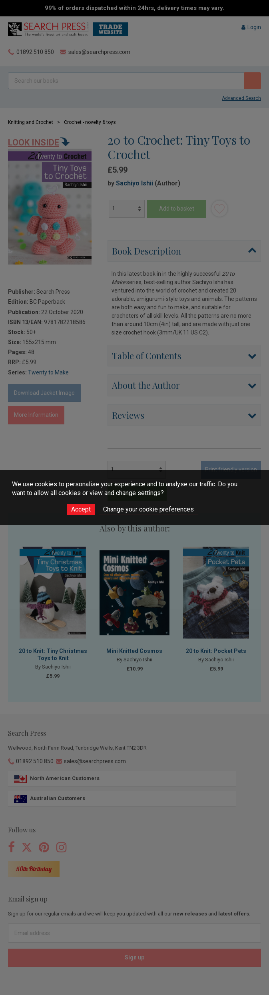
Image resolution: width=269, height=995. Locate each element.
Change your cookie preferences (148, 509)
